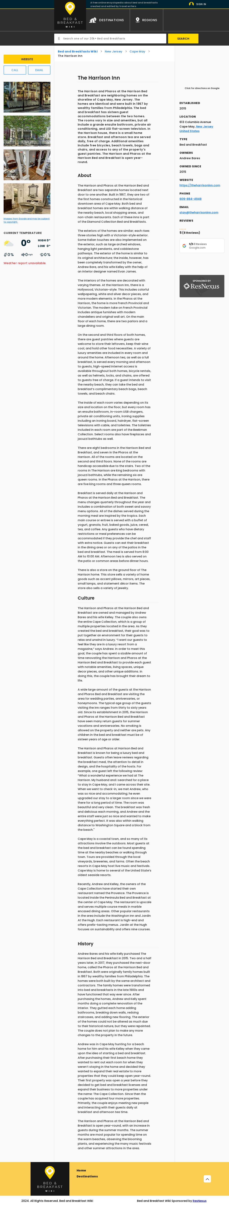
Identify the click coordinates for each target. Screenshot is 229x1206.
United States (189, 131)
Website (27, 59)
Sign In (201, 4)
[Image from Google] (27, 113)
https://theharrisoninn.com (199, 185)
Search (183, 39)
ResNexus (200, 1201)
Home (81, 1170)
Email (39, 70)
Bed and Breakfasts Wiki (78, 51)
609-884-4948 (190, 199)
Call (14, 70)
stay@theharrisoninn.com (198, 212)
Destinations (87, 1176)
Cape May (137, 51)
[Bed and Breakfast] (50, 1179)
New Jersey (113, 51)
